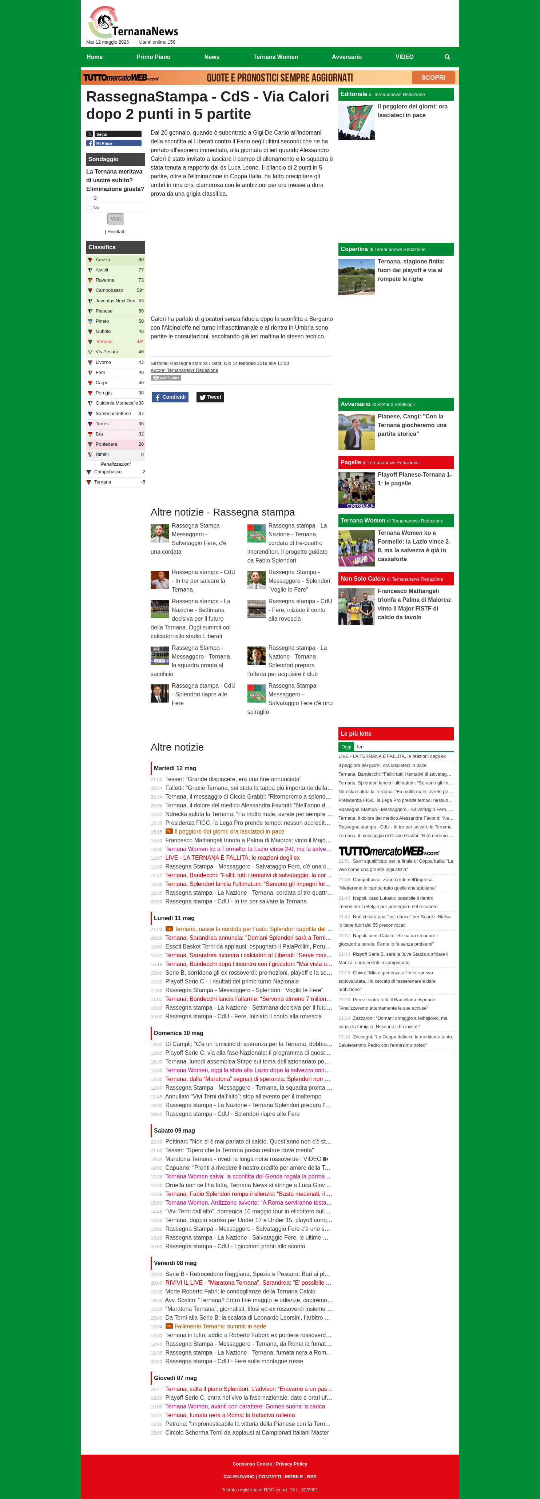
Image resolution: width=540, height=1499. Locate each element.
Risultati (115, 231)
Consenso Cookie (252, 1464)
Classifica (102, 247)
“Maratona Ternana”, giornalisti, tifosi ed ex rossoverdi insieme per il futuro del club (272, 1309)
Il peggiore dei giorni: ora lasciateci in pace (225, 831)
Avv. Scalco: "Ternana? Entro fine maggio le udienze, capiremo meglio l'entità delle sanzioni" (284, 1300)
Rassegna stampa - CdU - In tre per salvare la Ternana (203, 581)
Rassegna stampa (188, 363)
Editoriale (354, 94)
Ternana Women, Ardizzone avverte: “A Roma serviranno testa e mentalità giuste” (270, 1203)
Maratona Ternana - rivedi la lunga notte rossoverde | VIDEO (244, 1159)
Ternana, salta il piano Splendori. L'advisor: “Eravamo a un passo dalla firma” (264, 1389)
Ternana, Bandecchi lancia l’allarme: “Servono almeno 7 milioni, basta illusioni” (266, 999)
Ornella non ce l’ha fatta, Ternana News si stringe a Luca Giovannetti (254, 1185)
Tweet (210, 397)
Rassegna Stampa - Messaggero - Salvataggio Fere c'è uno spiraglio (255, 1229)
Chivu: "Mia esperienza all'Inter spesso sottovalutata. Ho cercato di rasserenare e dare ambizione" (387, 981)
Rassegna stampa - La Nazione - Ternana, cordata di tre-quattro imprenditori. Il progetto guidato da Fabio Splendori (287, 543)
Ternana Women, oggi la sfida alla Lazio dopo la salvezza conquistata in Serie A (268, 1070)
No (96, 207)
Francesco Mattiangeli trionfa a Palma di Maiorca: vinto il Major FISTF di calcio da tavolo (279, 840)
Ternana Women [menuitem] (275, 57)
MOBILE (294, 1476)
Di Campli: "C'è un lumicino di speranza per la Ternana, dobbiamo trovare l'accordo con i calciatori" (293, 1044)
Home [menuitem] (95, 57)
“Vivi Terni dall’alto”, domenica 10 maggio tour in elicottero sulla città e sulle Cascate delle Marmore (293, 1211)
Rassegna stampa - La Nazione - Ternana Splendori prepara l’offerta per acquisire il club (279, 1105)
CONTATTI (269, 1476)
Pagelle (351, 462)
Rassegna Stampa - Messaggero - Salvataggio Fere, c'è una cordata (254, 866)
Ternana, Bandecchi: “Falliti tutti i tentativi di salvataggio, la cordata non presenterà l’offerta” (282, 875)
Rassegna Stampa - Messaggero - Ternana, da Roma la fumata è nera (257, 1344)
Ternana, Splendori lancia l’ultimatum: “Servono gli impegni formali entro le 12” (266, 884)
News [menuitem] (212, 57)
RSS (311, 1476)
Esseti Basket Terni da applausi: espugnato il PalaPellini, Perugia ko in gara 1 (265, 946)
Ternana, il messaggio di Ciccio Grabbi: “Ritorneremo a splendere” (250, 797)
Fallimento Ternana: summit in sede (216, 1326)
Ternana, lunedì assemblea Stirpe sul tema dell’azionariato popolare (252, 1061)
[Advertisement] (396, 346)
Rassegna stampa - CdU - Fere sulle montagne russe (234, 1361)
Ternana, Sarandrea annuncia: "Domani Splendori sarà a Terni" (246, 938)
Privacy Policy (291, 1464)
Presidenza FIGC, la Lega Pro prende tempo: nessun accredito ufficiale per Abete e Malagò (283, 823)
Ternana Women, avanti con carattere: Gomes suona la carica (245, 1406)
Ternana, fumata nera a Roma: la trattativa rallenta (230, 1415)
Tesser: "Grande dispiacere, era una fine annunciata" (233, 779)
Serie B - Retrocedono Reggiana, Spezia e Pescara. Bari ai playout (252, 1274)
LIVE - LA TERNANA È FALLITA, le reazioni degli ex (233, 858)
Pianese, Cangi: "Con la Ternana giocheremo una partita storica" (412, 425)
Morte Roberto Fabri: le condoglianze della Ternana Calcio (240, 1291)
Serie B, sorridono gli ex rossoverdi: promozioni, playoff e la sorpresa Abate (263, 973)
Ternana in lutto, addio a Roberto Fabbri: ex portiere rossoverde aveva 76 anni (266, 1335)
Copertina (354, 249)
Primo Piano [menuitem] (153, 57)
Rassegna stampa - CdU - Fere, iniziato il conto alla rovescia (300, 610)
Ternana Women (363, 520)
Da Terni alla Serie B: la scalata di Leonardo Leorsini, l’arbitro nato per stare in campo (276, 1318)
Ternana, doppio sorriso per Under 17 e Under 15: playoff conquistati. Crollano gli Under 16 (282, 1220)
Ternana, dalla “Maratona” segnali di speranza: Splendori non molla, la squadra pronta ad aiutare (289, 1079)
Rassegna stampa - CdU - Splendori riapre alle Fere (203, 694)
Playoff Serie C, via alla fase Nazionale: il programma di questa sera (253, 1053)
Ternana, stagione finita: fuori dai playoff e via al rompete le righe (411, 270)
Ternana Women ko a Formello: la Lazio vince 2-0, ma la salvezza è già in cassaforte (274, 849)
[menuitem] (447, 57)
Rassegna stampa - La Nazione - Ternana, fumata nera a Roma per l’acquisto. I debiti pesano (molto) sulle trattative (315, 1352)
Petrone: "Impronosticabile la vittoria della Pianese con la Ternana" (251, 1424)
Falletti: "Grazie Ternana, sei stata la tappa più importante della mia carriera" (264, 788)
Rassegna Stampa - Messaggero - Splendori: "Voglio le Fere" (300, 581)
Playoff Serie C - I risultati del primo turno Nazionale (232, 981)
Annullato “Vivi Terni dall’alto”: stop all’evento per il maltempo (243, 1096)
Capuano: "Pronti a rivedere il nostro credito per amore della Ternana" (255, 1168)
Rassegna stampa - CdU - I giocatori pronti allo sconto (235, 1246)
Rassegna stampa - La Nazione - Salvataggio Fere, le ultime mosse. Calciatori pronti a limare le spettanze (302, 1237)
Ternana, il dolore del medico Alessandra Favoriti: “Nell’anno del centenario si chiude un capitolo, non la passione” (312, 805)
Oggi (346, 747)
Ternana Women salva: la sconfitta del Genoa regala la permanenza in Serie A (266, 1176)
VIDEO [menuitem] (405, 57)
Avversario (355, 404)
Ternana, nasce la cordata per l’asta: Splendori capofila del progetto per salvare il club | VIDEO (292, 929)
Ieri (360, 747)
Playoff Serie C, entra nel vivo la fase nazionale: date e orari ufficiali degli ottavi (267, 1398)
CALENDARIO (238, 1476)
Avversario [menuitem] (347, 57)
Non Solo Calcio (363, 579)
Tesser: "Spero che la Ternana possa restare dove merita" (239, 1150)
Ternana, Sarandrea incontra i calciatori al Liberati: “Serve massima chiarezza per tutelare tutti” (287, 955)
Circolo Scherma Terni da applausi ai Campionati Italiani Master (247, 1433)
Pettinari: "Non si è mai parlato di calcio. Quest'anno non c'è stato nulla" (258, 1141)
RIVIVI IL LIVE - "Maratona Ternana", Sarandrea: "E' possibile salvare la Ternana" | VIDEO (282, 1283)
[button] (115, 218)
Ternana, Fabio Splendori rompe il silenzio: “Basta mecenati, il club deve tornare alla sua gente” (288, 1194)
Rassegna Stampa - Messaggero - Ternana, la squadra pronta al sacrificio (261, 1088)
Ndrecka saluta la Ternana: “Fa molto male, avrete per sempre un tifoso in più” (266, 814)
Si (96, 198)
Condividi (170, 397)
